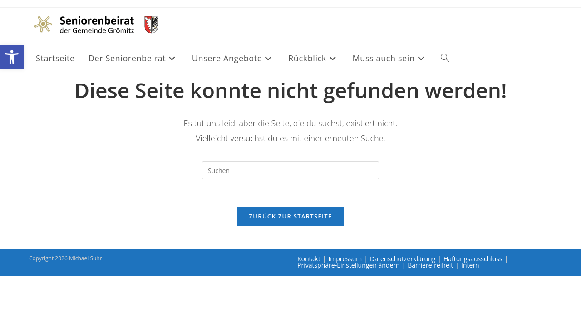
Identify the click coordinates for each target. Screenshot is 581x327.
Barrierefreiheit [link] (430, 265)
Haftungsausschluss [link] (472, 258)
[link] (12, 57)
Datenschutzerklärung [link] (402, 258)
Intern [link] (470, 265)
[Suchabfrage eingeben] (290, 170)
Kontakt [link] (308, 258)
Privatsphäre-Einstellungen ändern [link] (348, 265)
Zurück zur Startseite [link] (290, 216)
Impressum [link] (345, 258)
